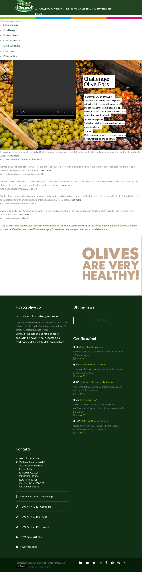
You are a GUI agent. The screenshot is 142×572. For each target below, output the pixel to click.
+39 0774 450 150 (30, 516)
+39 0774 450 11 (29, 506)
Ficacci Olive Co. (100, 320)
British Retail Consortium (91, 347)
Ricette (67, 9)
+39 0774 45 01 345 (31, 536)
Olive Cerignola (11, 45)
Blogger (80, 9)
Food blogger (10, 30)
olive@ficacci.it (28, 546)
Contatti (92, 9)
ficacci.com (59, 562)
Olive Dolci (9, 50)
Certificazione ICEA (88, 400)
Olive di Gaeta (10, 35)
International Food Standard (92, 364)
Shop (57, 9)
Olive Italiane (10, 56)
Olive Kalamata (11, 40)
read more (13, 155)
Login (39, 14)
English (105, 9)
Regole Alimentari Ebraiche (96, 421)
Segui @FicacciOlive (40, 566)
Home (39, 9)
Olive (48, 9)
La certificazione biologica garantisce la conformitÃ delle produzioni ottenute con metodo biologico (98, 408)
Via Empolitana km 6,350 (32, 461)
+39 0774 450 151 (30, 526)
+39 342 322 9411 (29, 496)
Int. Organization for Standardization (96, 382)
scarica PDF (80, 358)
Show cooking (10, 24)
